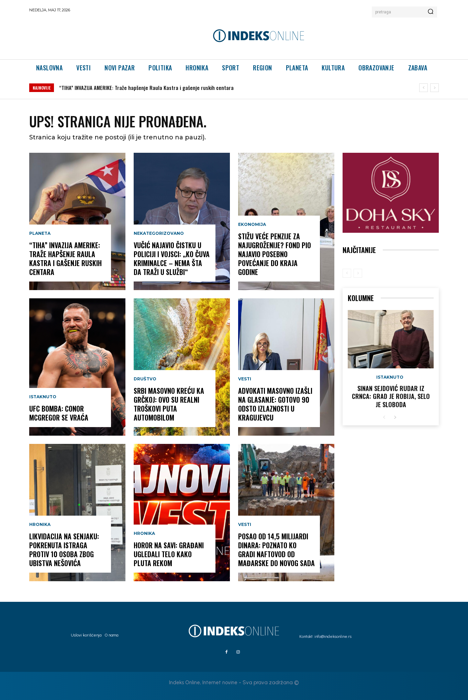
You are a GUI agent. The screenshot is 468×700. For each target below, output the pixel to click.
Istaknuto (42, 397)
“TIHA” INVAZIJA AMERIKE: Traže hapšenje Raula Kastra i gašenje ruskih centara (146, 87)
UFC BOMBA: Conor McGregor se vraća (58, 413)
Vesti (244, 379)
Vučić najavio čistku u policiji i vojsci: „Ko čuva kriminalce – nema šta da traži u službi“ (172, 258)
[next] (434, 87)
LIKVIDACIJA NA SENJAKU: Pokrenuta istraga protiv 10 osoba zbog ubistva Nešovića (64, 549)
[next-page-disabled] (358, 273)
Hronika (40, 525)
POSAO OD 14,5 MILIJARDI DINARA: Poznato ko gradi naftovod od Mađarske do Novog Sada (276, 549)
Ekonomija (252, 224)
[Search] (430, 12)
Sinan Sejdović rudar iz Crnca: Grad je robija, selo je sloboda (391, 396)
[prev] (423, 87)
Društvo (145, 379)
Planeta (40, 233)
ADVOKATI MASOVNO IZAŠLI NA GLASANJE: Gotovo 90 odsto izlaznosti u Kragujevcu (275, 404)
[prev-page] (347, 273)
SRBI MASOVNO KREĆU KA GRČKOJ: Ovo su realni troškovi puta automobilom (169, 404)
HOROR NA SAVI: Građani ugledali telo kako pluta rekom (169, 554)
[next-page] (395, 417)
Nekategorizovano (159, 233)
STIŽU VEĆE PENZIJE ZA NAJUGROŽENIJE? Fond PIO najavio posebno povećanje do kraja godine (274, 254)
